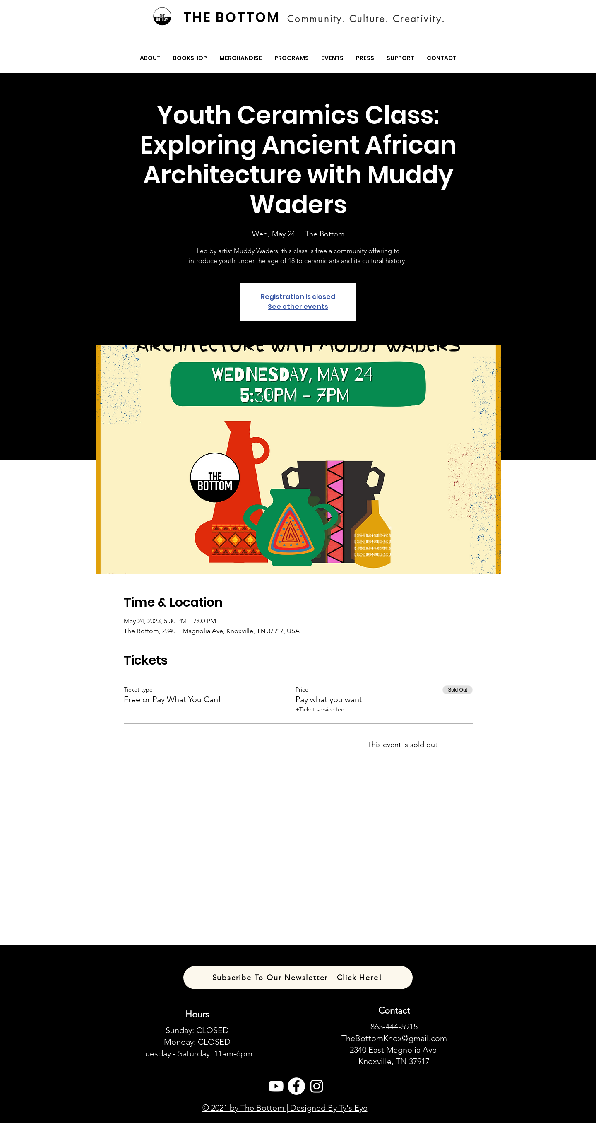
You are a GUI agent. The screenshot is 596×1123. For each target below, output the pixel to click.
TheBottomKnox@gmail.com (394, 1038)
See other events (298, 306)
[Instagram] (316, 1086)
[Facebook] (296, 1086)
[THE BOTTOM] (232, 17)
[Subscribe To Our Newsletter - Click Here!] (298, 977)
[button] (150, 58)
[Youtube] (276, 1086)
